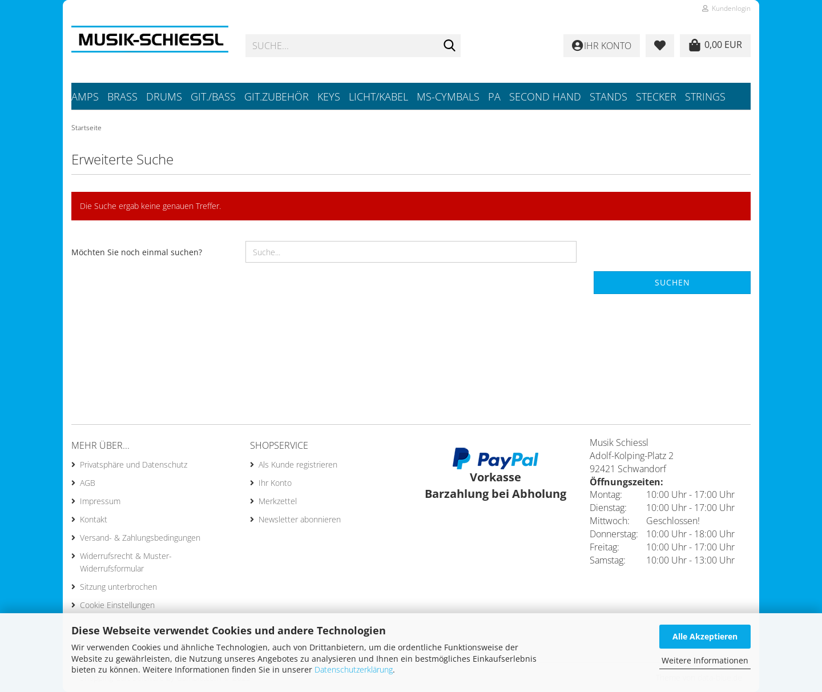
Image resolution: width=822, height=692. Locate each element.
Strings (705, 96)
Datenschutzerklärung (354, 669)
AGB (87, 482)
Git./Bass (213, 96)
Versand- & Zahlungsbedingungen (140, 537)
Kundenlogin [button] (726, 8)
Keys (328, 96)
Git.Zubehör (276, 96)
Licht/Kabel (378, 96)
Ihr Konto (275, 482)
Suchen (672, 282)
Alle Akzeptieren (705, 636)
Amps (85, 96)
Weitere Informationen (705, 660)
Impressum (100, 501)
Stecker (656, 96)
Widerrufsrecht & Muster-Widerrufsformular (126, 562)
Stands (608, 96)
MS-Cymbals (448, 96)
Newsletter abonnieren (300, 519)
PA (494, 96)
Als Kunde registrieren (298, 464)
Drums (164, 96)
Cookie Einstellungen (117, 605)
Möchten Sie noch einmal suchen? (136, 252)
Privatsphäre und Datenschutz (133, 464)
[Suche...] (450, 46)
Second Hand (545, 96)
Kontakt (93, 519)
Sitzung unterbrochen (118, 586)
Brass (122, 96)
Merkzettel (278, 501)
